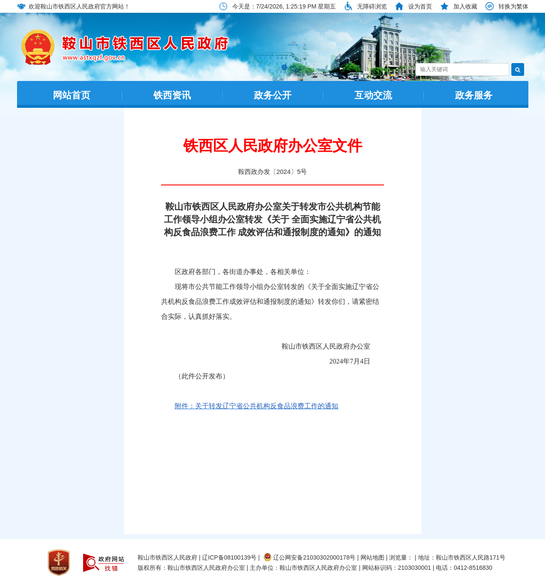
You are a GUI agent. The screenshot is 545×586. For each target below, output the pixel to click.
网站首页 (71, 95)
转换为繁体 (513, 6)
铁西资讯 (172, 95)
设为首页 (420, 6)
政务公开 (272, 95)
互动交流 (373, 95)
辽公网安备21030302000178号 (309, 557)
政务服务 (474, 95)
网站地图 (372, 557)
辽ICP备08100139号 (229, 557)
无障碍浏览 (372, 6)
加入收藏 (465, 6)
